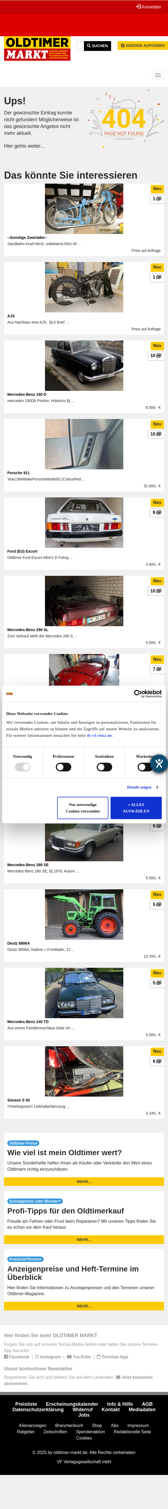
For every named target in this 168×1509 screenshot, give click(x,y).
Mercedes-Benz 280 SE (28, 865)
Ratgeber (26, 1431)
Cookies (84, 1438)
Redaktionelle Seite (132, 1431)
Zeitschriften (55, 1431)
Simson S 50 (18, 1100)
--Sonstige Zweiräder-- (27, 237)
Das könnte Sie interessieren (70, 175)
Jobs (84, 1415)
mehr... (84, 1181)
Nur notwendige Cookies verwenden (83, 807)
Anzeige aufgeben (143, 45)
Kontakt (111, 1409)
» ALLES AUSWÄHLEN (136, 807)
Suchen (97, 46)
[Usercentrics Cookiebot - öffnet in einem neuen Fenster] (138, 694)
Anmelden (148, 6)
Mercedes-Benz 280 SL (28, 630)
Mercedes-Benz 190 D (26, 394)
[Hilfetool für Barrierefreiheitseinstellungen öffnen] (159, 763)
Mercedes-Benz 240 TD (28, 1022)
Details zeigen (139, 787)
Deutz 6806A (18, 943)
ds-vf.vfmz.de (99, 735)
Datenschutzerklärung (38, 1409)
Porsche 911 (18, 473)
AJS (11, 316)
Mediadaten (142, 1409)
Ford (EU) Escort (22, 551)
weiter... (36, 146)
